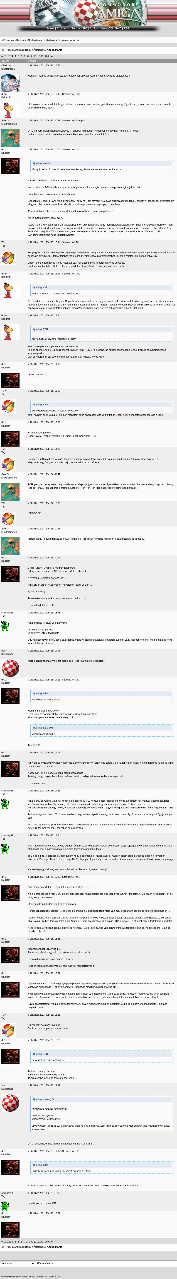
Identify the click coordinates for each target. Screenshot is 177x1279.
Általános (39, 49)
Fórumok (8, 40)
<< (2, 56)
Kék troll (5, 97)
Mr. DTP (5, 153)
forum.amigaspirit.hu (19, 49)
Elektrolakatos (9, 124)
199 (41, 56)
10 (35, 56)
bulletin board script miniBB (28, 1276)
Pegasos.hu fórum (68, 40)
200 (47, 56)
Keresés (21, 40)
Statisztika (34, 40)
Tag (3, 246)
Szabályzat (49, 40)
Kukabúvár (7, 654)
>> (52, 56)
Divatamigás (8, 69)
